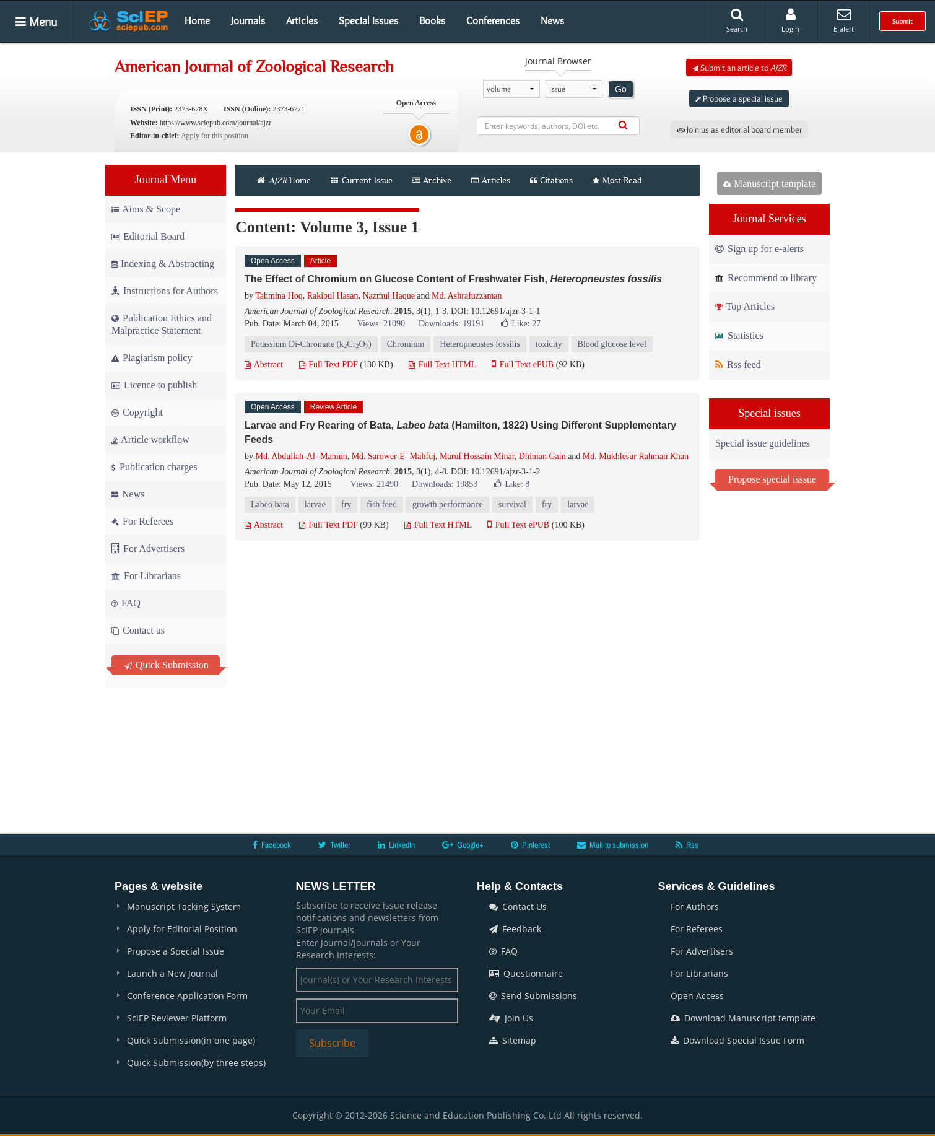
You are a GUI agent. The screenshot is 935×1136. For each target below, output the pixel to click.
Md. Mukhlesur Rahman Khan (636, 456)
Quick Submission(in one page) (191, 1040)
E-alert (843, 20)
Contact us (138, 630)
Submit (902, 21)
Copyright (137, 412)
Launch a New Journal (172, 973)
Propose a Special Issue (175, 951)
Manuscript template (769, 183)
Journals (248, 20)
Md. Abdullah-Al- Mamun (301, 456)
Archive (431, 180)
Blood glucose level (612, 344)
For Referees (142, 521)
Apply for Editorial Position (182, 929)
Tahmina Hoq (278, 295)
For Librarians (146, 575)
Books (432, 20)
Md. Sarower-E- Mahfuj (393, 456)
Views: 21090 (381, 323)
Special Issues (368, 20)
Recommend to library (766, 278)
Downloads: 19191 (451, 323)
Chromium (406, 344)
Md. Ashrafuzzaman (467, 295)
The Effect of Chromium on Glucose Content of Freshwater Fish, (453, 279)
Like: (521, 323)
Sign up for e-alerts (759, 248)
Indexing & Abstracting (162, 263)
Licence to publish (154, 385)
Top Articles (745, 306)
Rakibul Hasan (333, 295)
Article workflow (150, 439)
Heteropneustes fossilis (480, 344)
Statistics (739, 335)
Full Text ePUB (523, 364)
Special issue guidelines (762, 443)
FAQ (126, 603)
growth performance (447, 504)
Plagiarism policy (151, 357)
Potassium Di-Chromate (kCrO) (311, 344)
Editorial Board (148, 236)
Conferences (493, 20)
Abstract (264, 364)
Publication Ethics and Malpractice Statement (161, 324)
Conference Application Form (187, 996)
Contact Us (518, 906)
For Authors (695, 906)
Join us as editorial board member (739, 129)
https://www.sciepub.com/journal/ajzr (216, 122)
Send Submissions (533, 996)
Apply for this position (214, 135)
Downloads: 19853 (444, 484)
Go (621, 89)
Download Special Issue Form (737, 1040)
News (552, 20)
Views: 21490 (374, 484)
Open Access (697, 996)
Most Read (617, 180)
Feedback (515, 929)
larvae (315, 504)
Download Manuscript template (743, 1018)
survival (512, 504)
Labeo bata (270, 504)
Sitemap (512, 1040)
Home (197, 20)
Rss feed (738, 364)
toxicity (549, 344)
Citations (551, 180)
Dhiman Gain (542, 456)
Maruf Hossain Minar (477, 456)
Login (790, 20)
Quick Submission (166, 665)
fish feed (382, 504)
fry (346, 504)
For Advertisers (148, 548)
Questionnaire (526, 973)
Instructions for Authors (164, 291)
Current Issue (362, 180)
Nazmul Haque (388, 295)
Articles (302, 20)
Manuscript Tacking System (184, 906)
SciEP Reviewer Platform (177, 1018)
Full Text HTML (442, 364)
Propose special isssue (772, 479)
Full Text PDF (328, 364)
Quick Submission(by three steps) (196, 1062)
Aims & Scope (145, 209)
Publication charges (154, 466)
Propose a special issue (739, 98)
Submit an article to (739, 67)
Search (736, 20)
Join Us (511, 1018)
